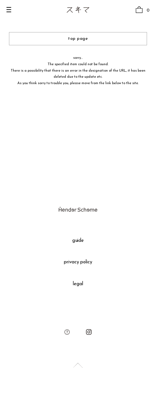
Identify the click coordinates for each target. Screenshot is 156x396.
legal (78, 284)
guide (78, 240)
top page (78, 38)
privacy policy (78, 262)
